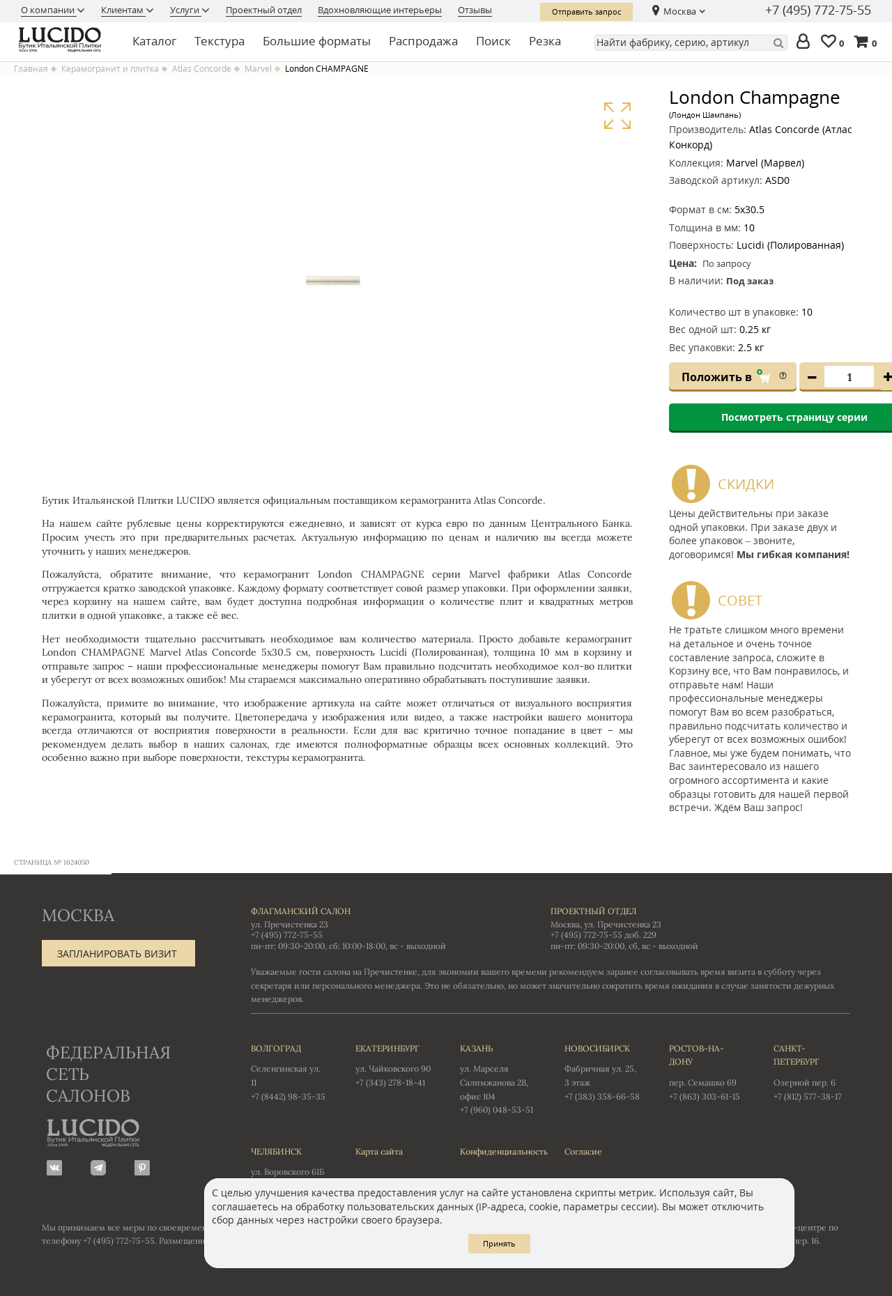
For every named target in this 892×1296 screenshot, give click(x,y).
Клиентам (123, 9)
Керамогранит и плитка (110, 69)
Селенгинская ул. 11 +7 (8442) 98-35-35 (289, 1072)
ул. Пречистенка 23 (289, 924)
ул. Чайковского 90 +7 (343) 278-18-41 (393, 1065)
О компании (49, 9)
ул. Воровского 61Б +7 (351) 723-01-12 (289, 1168)
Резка (545, 41)
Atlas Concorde (201, 69)
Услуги (185, 9)
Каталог (154, 41)
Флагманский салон (301, 911)
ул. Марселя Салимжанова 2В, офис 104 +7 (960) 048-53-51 (498, 1078)
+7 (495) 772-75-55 (818, 10)
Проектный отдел (264, 9)
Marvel (258, 69)
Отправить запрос (586, 11)
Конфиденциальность (498, 1151)
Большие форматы (317, 41)
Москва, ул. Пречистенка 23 (606, 924)
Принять (499, 1243)
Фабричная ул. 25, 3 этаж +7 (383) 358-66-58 (602, 1072)
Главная (31, 69)
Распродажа (423, 41)
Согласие (583, 1151)
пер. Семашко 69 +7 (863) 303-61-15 (707, 1072)
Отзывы (475, 9)
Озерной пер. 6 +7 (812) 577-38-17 (812, 1072)
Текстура (219, 41)
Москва (679, 11)
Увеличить (617, 116)
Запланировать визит (117, 953)
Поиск (493, 41)
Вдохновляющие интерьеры (380, 9)
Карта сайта (379, 1151)
